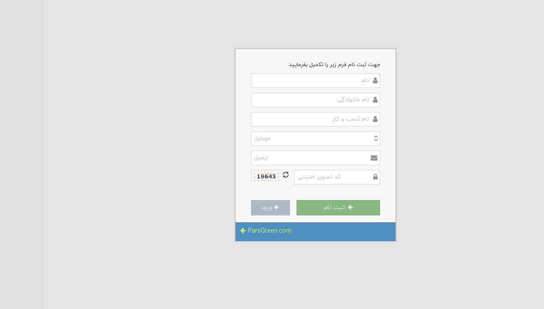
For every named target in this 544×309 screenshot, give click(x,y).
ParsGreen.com (222, 231)
